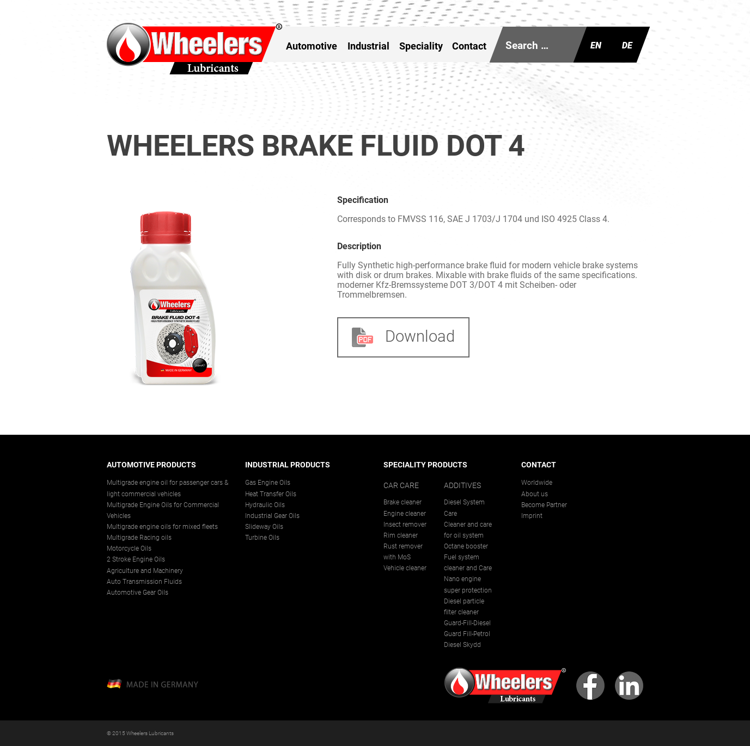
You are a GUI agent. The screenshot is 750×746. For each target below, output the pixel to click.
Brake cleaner (402, 502)
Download (403, 336)
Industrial (368, 46)
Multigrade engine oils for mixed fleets (162, 527)
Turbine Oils (262, 537)
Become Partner (544, 505)
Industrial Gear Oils (272, 516)
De (627, 45)
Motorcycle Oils (129, 548)
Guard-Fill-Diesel (467, 623)
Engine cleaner (404, 513)
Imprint (531, 516)
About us (534, 494)
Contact (469, 46)
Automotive (311, 46)
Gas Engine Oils (267, 482)
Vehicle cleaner (404, 568)
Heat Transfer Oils (270, 494)
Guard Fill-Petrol (467, 634)
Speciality (421, 46)
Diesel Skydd (462, 645)
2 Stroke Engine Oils (136, 559)
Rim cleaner (400, 535)
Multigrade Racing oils (139, 537)
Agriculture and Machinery (145, 571)
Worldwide (536, 482)
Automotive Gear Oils (137, 592)
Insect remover (404, 524)
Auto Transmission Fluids (144, 581)
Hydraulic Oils (265, 505)
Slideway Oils (264, 527)
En (595, 45)
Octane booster (466, 546)
